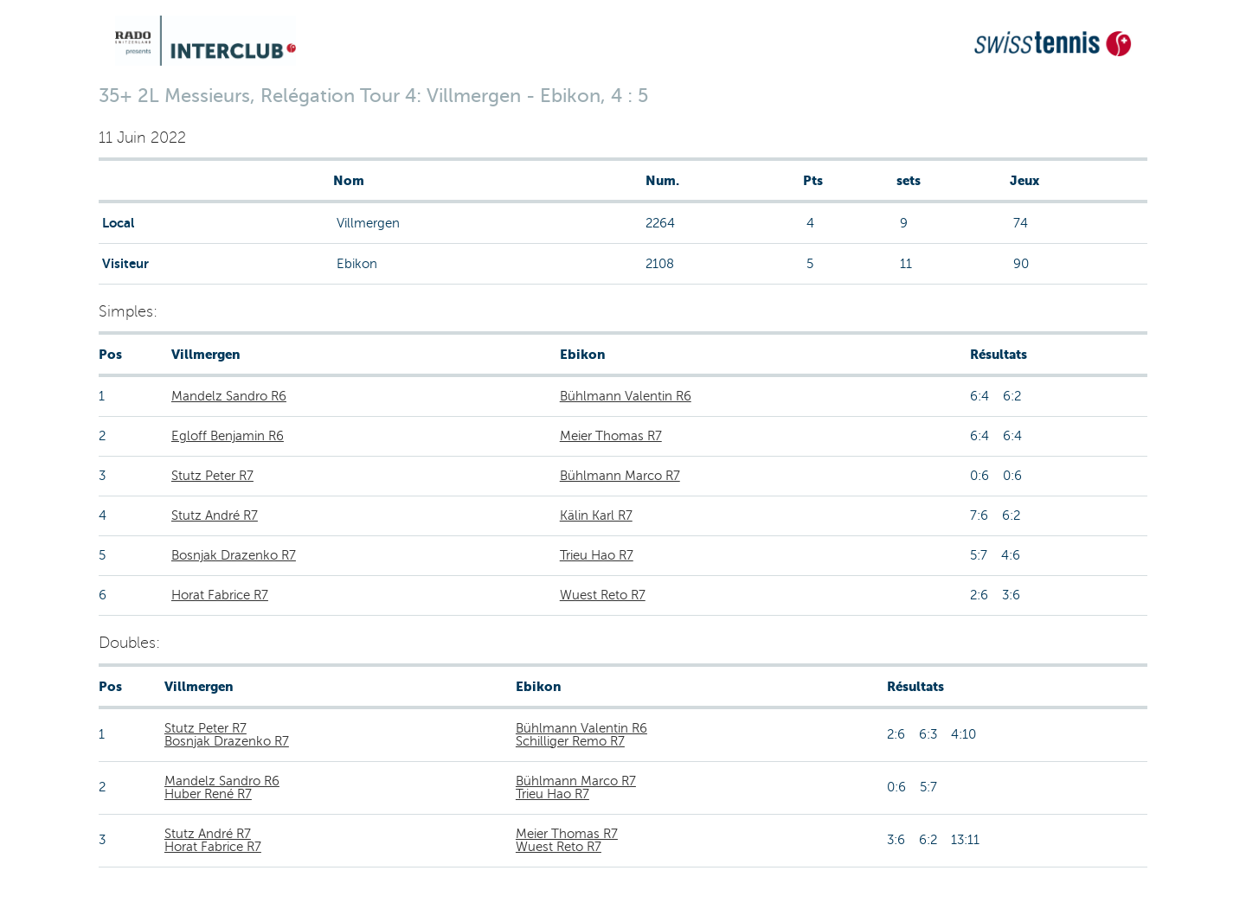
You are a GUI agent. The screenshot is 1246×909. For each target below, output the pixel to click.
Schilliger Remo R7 (570, 741)
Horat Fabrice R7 (219, 595)
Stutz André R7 (214, 515)
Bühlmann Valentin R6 (625, 396)
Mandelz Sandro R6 (228, 396)
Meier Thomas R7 (611, 436)
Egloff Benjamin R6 (227, 436)
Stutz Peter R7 (212, 476)
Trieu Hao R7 (596, 555)
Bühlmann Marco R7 (620, 476)
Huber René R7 (208, 794)
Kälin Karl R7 (596, 515)
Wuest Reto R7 (602, 595)
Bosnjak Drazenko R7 (233, 555)
